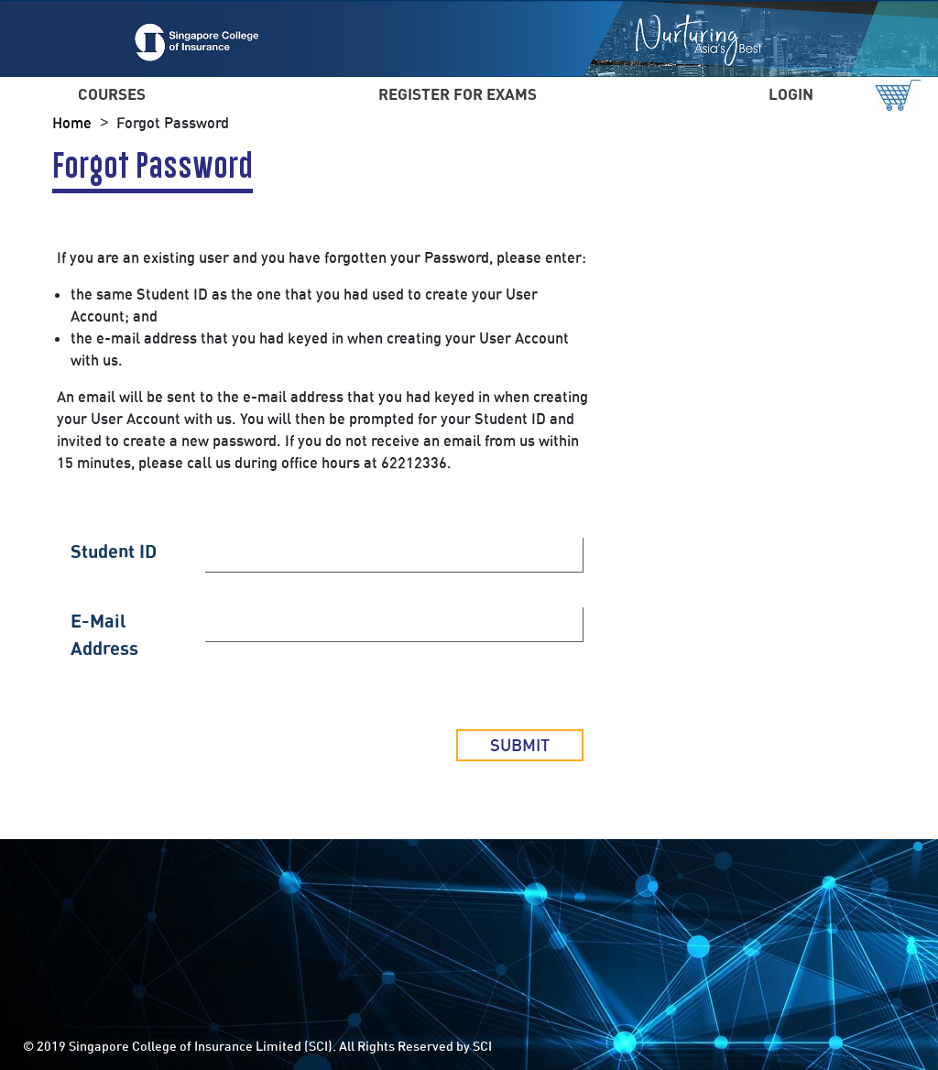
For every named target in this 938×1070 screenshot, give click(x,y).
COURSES (112, 94)
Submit (520, 745)
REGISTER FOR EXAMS (457, 94)
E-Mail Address (104, 634)
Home (72, 123)
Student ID (114, 551)
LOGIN (791, 94)
